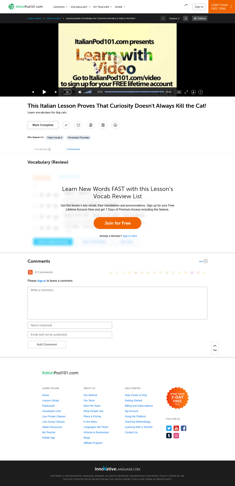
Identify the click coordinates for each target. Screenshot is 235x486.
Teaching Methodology (138, 421)
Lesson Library (35, 18)
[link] (185, 18)
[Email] (70, 334)
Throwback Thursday (78, 137)
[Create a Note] (91, 125)
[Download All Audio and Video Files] (115, 125)
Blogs (87, 437)
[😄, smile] (111, 273)
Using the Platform (135, 416)
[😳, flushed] (117, 273)
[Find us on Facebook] (184, 428)
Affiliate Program (93, 442)
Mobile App (48, 437)
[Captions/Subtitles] (179, 92)
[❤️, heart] (198, 273)
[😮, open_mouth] (185, 273)
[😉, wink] (161, 273)
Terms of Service (155, 479)
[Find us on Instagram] (176, 435)
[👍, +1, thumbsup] (204, 273)
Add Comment (47, 344)
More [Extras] (118, 7)
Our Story (89, 400)
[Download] (193, 92)
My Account (131, 411)
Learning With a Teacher (139, 427)
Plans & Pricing (92, 416)
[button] (186, 6)
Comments (73, 149)
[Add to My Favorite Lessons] (78, 125)
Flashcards (48, 405)
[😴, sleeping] (179, 273)
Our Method (90, 395)
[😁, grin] (123, 273)
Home (45, 395)
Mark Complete (43, 125)
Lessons (59, 7)
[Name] (70, 325)
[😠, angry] (142, 273)
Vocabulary (78, 7)
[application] (117, 60)
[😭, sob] (167, 273)
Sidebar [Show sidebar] (201, 18)
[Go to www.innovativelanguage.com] (117, 468)
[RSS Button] (30, 272)
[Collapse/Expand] (117, 261)
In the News (90, 421)
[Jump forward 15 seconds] (56, 92)
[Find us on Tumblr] (169, 435)
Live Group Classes (53, 421)
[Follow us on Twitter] (169, 428)
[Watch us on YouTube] (176, 428)
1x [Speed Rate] (67, 92)
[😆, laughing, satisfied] (148, 273)
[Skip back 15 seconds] (33, 92)
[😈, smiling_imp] (192, 273)
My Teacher (101, 7)
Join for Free (118, 223)
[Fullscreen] (186, 92)
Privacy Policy (159, 476)
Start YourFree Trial (222, 6)
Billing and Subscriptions (139, 405)
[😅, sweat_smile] (154, 273)
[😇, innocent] (173, 273)
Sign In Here (130, 235)
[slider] (88, 92)
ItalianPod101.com (140, 476)
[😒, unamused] (129, 273)
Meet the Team (92, 405)
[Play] (44, 92)
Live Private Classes (54, 416)
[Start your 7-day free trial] (177, 398)
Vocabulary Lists (51, 411)
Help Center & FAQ (136, 395)
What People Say (93, 411)
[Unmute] (80, 92)
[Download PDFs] (103, 125)
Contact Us (131, 432)
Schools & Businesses (96, 432)
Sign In (199, 6)
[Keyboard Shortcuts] (200, 92)
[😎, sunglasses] (136, 273)
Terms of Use (176, 476)
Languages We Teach (96, 427)
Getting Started (133, 400)
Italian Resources (52, 427)
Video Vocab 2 (53, 18)
